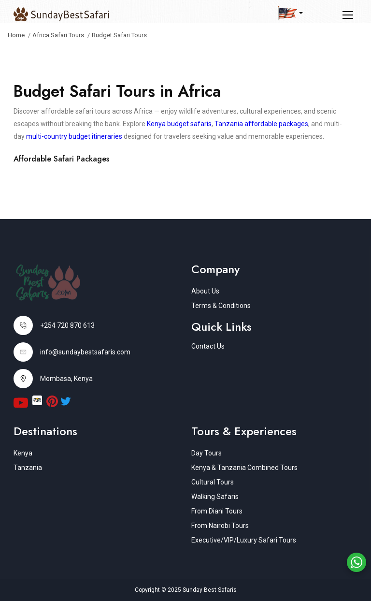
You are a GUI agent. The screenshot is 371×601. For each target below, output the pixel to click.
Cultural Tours (212, 482)
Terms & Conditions (221, 305)
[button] (290, 13)
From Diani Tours (217, 511)
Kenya (23, 453)
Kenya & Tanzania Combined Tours (244, 467)
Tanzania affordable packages (261, 124)
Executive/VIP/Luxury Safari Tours (243, 540)
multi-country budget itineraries (74, 136)
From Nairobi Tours (220, 525)
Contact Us (208, 346)
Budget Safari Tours (119, 35)
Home (16, 35)
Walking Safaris (215, 496)
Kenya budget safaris (179, 124)
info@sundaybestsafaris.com (85, 352)
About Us (205, 291)
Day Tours (206, 453)
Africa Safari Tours (58, 35)
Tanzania (28, 467)
